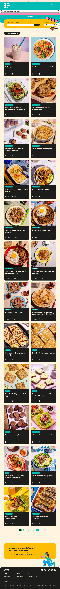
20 (32, 530)
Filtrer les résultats (11, 33)
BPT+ (18, 573)
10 (29, 530)
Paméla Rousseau (7, 578)
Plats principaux (36, 64)
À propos (6, 573)
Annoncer (6, 581)
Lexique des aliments (32, 579)
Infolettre (19, 579)
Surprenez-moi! (50, 25)
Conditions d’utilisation (28, 585)
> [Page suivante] (37, 530)
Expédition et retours (32, 576)
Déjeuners (35, 268)
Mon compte (20, 576)
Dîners (7, 473)
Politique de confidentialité (9, 585)
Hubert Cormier (7, 576)
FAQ (28, 573)
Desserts (8, 64)
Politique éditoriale (19, 585)
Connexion (47, 4)
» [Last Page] (40, 530)
